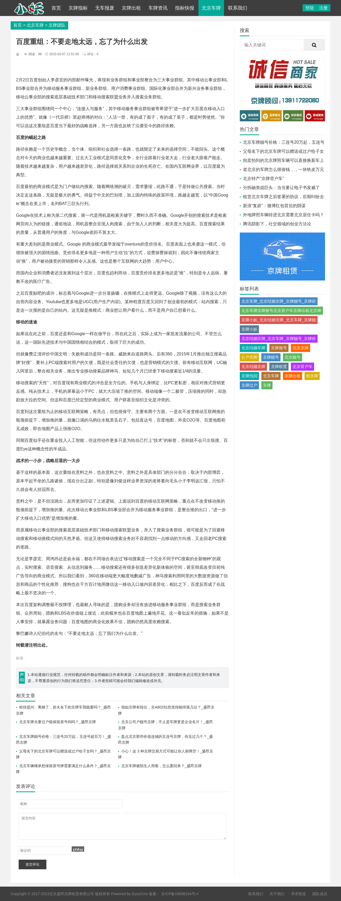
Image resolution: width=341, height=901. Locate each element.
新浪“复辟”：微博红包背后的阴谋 (274, 205)
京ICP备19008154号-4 (179, 894)
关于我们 (277, 894)
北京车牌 (211, 8)
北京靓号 (293, 357)
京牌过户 (249, 385)
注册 (323, 8)
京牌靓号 (271, 357)
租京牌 (312, 376)
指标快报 (184, 8)
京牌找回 (249, 376)
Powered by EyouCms (129, 894)
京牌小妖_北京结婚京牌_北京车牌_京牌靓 (278, 320)
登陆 (309, 8)
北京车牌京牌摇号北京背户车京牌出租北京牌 (281, 310)
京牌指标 (78, 8)
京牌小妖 (249, 329)
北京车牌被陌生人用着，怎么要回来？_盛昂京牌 (161, 766)
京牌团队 (57, 25)
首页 (56, 8)
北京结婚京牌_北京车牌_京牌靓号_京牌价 (278, 338)
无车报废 (104, 8)
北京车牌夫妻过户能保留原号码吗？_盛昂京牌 (57, 722)
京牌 (267, 385)
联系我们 (237, 8)
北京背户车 (302, 366)
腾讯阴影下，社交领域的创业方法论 (277, 224)
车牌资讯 (158, 8)
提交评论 (32, 864)
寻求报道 (298, 894)
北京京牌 (300, 348)
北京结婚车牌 (253, 348)
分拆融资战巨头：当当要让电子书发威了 (281, 187)
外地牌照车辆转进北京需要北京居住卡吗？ (283, 215)
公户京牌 (249, 357)
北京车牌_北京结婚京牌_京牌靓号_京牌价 (278, 301)
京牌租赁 (279, 366)
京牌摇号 (279, 348)
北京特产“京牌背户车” (263, 178)
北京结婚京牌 (253, 366)
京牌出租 (131, 8)
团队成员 (319, 894)
